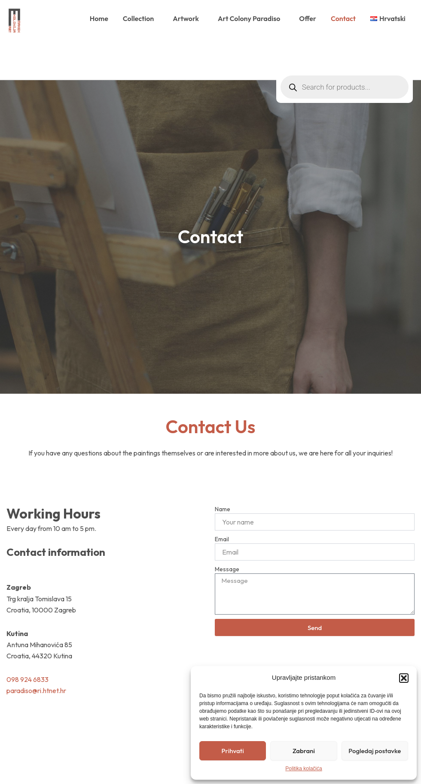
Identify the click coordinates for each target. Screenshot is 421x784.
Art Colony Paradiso (251, 18)
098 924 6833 (27, 679)
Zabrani (304, 751)
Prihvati (233, 751)
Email (222, 539)
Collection (140, 18)
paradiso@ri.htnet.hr (36, 690)
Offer (307, 18)
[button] (404, 678)
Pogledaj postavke (374, 751)
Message (227, 569)
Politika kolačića (303, 769)
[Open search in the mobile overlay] (344, 49)
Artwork (188, 18)
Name (222, 509)
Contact (343, 18)
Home (99, 18)
